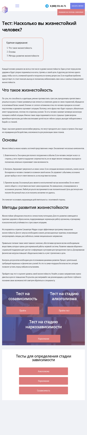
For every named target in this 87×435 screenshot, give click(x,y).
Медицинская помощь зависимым (71, 12)
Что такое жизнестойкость (21, 47)
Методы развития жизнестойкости (24, 55)
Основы (12, 51)
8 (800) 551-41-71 (57, 6)
